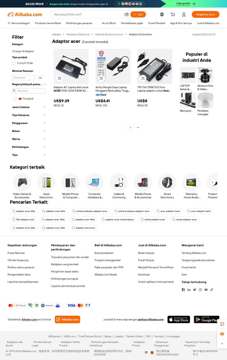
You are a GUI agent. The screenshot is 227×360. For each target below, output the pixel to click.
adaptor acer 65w (23, 211)
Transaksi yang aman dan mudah (70, 257)
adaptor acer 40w (53, 219)
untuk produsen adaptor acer (89, 211)
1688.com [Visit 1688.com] (69, 336)
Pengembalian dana (19, 274)
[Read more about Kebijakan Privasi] (142, 343)
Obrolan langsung (18, 260)
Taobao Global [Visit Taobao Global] (134, 336)
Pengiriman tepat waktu (65, 271)
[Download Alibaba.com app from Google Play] (206, 319)
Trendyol (159, 336)
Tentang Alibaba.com (194, 252)
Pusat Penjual (146, 260)
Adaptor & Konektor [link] (140, 34)
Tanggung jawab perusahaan (198, 260)
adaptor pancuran (83, 227)
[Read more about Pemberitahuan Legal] (45, 343)
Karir (184, 274)
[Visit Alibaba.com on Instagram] (200, 289)
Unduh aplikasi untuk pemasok (156, 281)
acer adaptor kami (168, 211)
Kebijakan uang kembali (64, 264)
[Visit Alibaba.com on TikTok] (211, 289)
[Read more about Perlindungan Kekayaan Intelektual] (110, 343)
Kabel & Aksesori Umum (109, 34)
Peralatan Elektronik (78, 34)
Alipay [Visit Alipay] (107, 336)
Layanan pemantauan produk (68, 285)
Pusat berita (189, 267)
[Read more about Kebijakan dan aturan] (18, 343)
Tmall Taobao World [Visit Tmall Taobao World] (90, 336)
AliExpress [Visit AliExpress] (54, 336)
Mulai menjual (146, 252)
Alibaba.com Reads (106, 274)
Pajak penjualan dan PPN (109, 267)
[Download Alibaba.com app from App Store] (178, 319)
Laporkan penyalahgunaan (23, 281)
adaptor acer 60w (53, 211)
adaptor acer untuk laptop (118, 219)
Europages (173, 336)
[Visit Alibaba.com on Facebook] (183, 289)
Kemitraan (144, 274)
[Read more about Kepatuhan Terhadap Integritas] (202, 343)
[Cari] (138, 14)
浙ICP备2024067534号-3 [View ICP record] (205, 353)
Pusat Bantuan (16, 252)
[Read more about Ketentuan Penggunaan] (168, 343)
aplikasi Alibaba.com (151, 319)
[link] (222, 324)
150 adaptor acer (23, 219)
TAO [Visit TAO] (148, 336)
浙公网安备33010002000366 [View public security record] (167, 353)
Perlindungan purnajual (64, 278)
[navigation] (29, 95)
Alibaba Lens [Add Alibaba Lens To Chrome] (29, 319)
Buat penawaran (104, 252)
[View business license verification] (146, 353)
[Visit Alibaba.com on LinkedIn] (189, 289)
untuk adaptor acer (153, 219)
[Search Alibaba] (87, 14)
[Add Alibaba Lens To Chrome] (67, 319)
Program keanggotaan (108, 260)
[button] (126, 14)
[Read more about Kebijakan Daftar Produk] (74, 343)
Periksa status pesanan (21, 267)
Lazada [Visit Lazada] (119, 336)
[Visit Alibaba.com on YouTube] (206, 289)
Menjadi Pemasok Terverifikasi (155, 267)
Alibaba (56, 34)
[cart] (173, 14)
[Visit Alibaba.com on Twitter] (194, 289)
